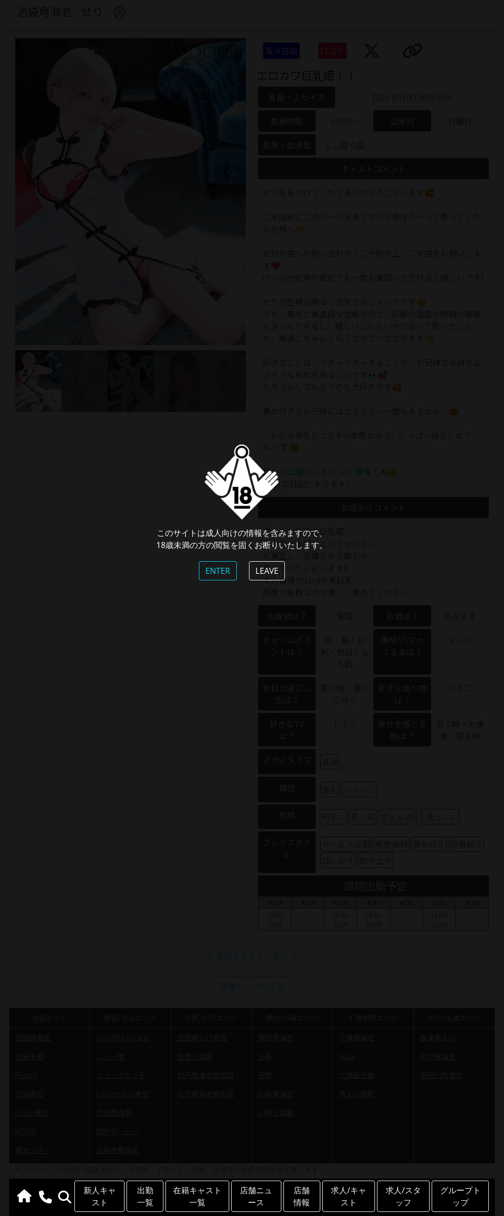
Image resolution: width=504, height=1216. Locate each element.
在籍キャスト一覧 (197, 1196)
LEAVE (267, 570)
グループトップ (460, 1196)
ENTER (217, 570)
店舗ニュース (256, 1196)
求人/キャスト (348, 1196)
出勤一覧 (145, 1196)
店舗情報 (301, 1196)
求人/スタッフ (403, 1196)
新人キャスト (99, 1196)
